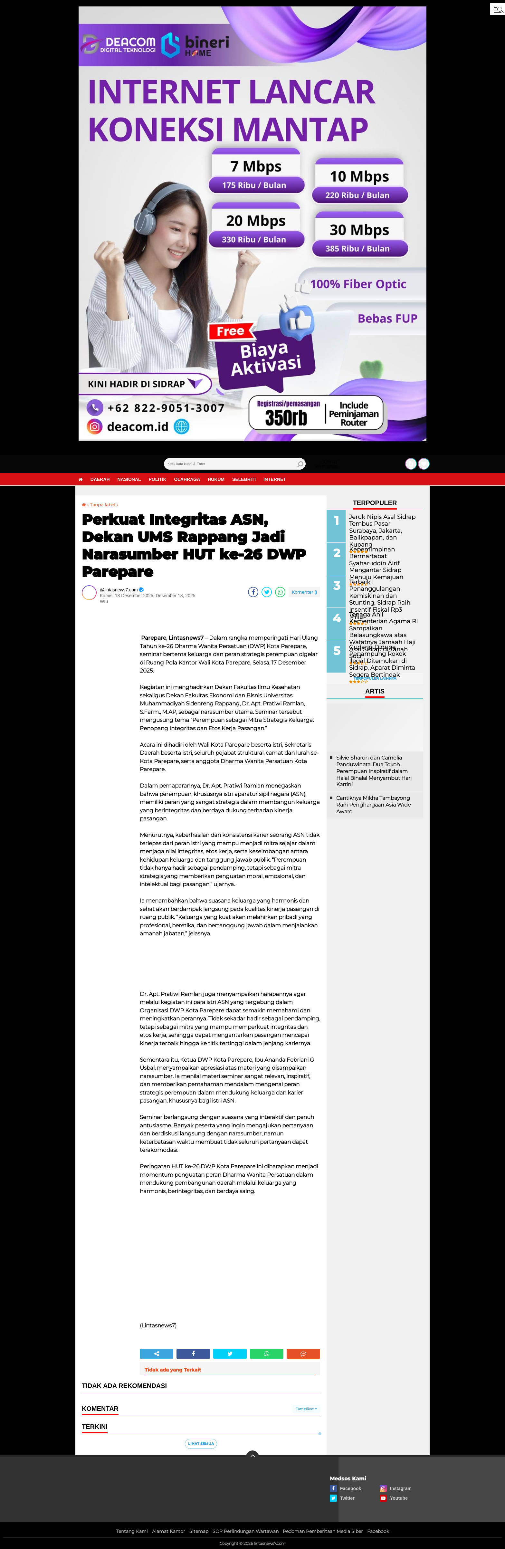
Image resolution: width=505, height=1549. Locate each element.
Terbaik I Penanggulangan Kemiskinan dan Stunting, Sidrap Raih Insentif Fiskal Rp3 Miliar (383, 591)
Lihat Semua (201, 1443)
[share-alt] (156, 1354)
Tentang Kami (132, 1531)
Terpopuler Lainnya (375, 678)
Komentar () (304, 592)
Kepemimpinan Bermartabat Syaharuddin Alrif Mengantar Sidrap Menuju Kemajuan (382, 559)
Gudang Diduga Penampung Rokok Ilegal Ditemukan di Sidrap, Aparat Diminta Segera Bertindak (381, 660)
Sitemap (198, 1531)
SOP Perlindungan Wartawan (246, 1531)
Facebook (378, 1531)
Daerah (100, 479)
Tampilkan (306, 1409)
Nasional (129, 479)
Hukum (216, 479)
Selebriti (244, 479)
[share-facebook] (253, 592)
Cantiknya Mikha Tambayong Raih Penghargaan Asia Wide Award (373, 805)
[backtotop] (252, 1456)
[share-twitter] (267, 592)
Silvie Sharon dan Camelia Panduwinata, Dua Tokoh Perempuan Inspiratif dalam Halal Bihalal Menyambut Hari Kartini (374, 771)
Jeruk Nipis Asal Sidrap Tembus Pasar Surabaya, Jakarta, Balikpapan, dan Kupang (380, 526)
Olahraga (187, 479)
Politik (158, 479)
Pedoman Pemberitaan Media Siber (323, 1531)
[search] (235, 464)
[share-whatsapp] (280, 592)
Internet (275, 479)
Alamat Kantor (168, 1531)
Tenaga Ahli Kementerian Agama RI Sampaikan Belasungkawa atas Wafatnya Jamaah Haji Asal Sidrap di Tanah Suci (383, 627)
